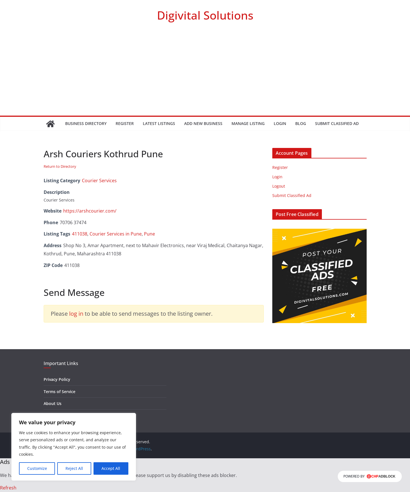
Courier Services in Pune (116, 234)
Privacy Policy (57, 379)
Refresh (8, 488)
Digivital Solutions (205, 15)
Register (125, 123)
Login (280, 123)
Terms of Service (59, 391)
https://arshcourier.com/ (89, 211)
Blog (300, 123)
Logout (278, 186)
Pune (149, 234)
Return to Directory (60, 166)
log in (76, 313)
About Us (52, 403)
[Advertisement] (205, 73)
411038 (79, 234)
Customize (37, 468)
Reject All (74, 468)
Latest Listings (159, 123)
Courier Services (99, 180)
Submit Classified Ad (337, 123)
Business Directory (86, 123)
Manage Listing (248, 123)
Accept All (110, 468)
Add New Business (203, 123)
